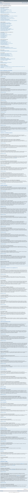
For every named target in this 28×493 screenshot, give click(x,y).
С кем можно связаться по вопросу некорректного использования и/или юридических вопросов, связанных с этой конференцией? (12, 66)
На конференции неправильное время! (4, 16)
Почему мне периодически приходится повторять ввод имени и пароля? (8, 12)
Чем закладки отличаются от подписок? (4, 58)
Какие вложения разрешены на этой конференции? (6, 62)
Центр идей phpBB (13, 469)
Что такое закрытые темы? (3, 37)
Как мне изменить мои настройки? (4, 15)
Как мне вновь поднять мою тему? (4, 30)
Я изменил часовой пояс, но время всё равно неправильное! (7, 17)
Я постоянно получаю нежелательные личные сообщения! (6, 47)
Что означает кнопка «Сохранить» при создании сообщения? (7, 29)
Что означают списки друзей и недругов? (4, 50)
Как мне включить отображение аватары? (4, 19)
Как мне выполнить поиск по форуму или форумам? (6, 53)
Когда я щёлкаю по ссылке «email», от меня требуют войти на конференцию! (8, 20)
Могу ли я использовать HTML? (3, 33)
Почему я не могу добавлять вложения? (4, 27)
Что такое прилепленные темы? (3, 36)
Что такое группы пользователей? (4, 41)
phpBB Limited (22, 463)
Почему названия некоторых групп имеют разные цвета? (6, 43)
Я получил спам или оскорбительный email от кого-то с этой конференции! (8, 48)
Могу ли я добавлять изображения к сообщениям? (5, 34)
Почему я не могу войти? (3, 10)
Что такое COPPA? (2, 8)
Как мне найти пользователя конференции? (5, 55)
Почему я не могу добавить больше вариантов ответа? (6, 25)
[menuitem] (1, 2)
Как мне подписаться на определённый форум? (5, 59)
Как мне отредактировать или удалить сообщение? (5, 23)
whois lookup (17, 475)
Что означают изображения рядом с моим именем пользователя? (7, 18)
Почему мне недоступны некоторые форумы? (5, 26)
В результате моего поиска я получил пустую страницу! (6, 54)
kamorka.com (14, 492)
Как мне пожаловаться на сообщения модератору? (5, 28)
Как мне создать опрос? (3, 24)
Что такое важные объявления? (3, 35)
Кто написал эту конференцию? (3, 65)
